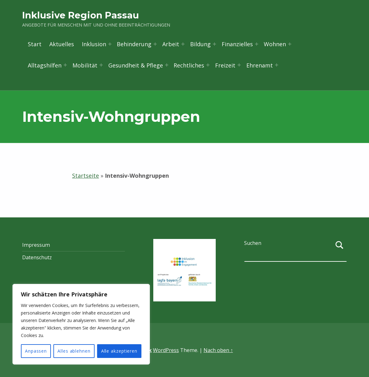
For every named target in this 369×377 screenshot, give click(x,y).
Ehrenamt (259, 65)
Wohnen (275, 44)
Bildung (200, 44)
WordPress (166, 350)
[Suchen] (339, 251)
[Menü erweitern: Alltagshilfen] (65, 65)
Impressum (36, 244)
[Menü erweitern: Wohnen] (289, 44)
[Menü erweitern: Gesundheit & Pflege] (166, 65)
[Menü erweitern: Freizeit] (239, 65)
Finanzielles (237, 44)
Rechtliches (189, 65)
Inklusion (94, 44)
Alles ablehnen (73, 351)
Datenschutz (37, 257)
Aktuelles (61, 44)
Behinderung (134, 44)
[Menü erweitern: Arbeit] (182, 44)
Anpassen (36, 351)
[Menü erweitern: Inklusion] (109, 44)
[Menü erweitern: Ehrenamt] (276, 65)
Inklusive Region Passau (80, 15)
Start (35, 44)
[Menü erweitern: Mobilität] (101, 65)
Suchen (252, 243)
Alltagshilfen (45, 65)
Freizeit (225, 65)
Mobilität (84, 65)
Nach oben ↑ (218, 350)
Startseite (85, 175)
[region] (81, 324)
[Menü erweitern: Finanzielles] (256, 44)
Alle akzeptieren (119, 351)
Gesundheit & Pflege (135, 65)
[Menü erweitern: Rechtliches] (207, 65)
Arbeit (170, 44)
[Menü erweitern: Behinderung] (155, 44)
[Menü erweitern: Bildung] (214, 44)
